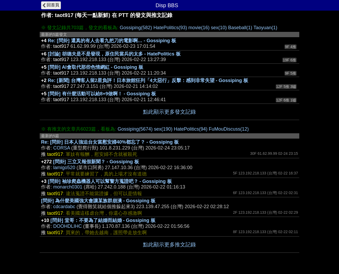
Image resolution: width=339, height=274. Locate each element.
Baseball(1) (240, 27)
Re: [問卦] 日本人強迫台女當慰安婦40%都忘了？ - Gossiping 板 (110, 142)
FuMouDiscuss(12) (229, 129)
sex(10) (219, 27)
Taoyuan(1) (265, 27)
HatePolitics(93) (170, 27)
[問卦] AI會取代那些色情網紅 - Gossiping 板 (95, 67)
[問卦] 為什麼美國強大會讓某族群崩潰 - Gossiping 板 (98, 200)
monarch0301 (67, 187)
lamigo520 (64, 167)
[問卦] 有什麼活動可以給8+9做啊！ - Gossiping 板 (102, 93)
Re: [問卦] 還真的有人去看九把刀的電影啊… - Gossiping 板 (112, 40)
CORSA (61, 148)
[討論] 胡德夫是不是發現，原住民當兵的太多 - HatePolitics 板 (114, 54)
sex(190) (163, 129)
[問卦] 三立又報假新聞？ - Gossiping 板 (96, 161)
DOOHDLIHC (67, 226)
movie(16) (198, 27)
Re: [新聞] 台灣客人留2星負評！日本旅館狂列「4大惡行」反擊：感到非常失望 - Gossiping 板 (148, 80)
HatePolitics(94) (190, 129)
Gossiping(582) (136, 27)
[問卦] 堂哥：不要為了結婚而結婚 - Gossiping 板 (103, 220)
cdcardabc (64, 206)
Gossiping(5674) (135, 129)
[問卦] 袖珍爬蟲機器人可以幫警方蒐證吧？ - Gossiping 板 (110, 181)
